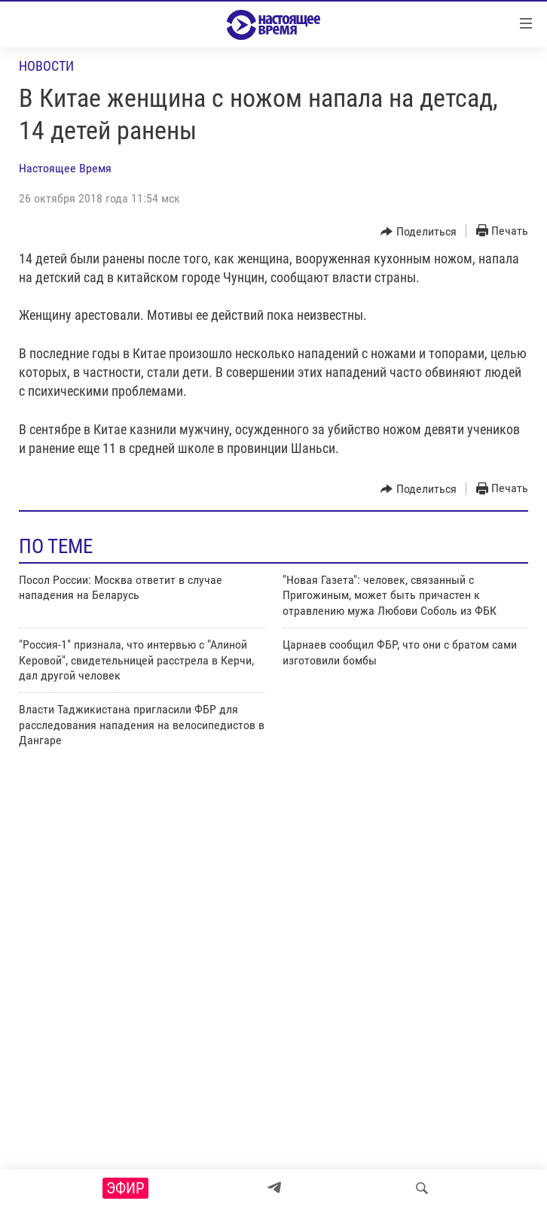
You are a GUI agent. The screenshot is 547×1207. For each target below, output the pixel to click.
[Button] (418, 231)
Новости (46, 66)
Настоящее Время (65, 168)
